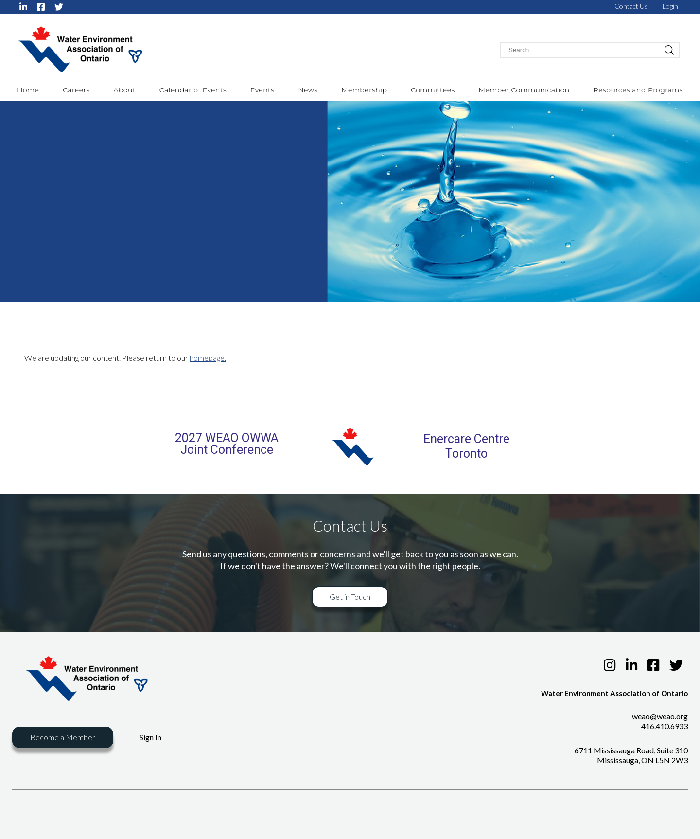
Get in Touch (350, 596)
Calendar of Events (193, 90)
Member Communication (524, 90)
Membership (364, 90)
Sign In (150, 737)
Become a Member (62, 737)
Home (28, 90)
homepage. (208, 357)
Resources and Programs (638, 90)
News (307, 90)
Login (670, 6)
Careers (76, 90)
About (125, 90)
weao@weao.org (660, 716)
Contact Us (631, 6)
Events (262, 90)
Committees (433, 90)
